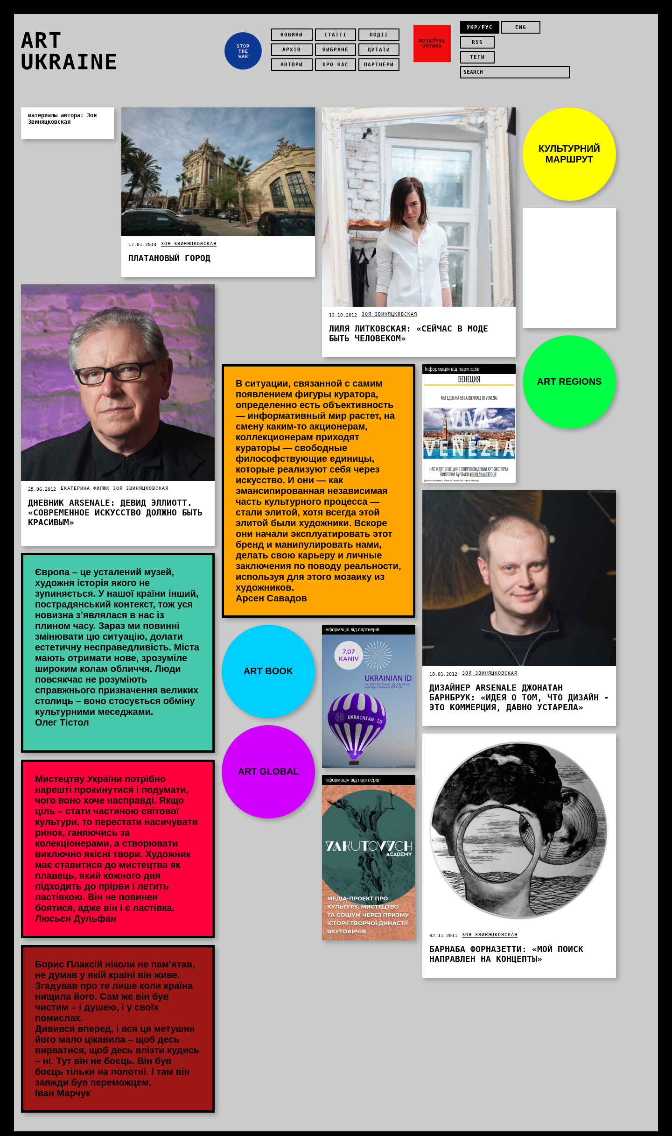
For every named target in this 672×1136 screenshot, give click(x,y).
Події (381, 30)
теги (479, 45)
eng (516, 30)
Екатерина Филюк (85, 478)
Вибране (338, 45)
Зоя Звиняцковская (189, 234)
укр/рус (480, 30)
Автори (294, 60)
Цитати (381, 45)
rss (554, 30)
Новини (294, 30)
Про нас (338, 60)
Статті (338, 30)
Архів (294, 45)
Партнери (381, 60)
